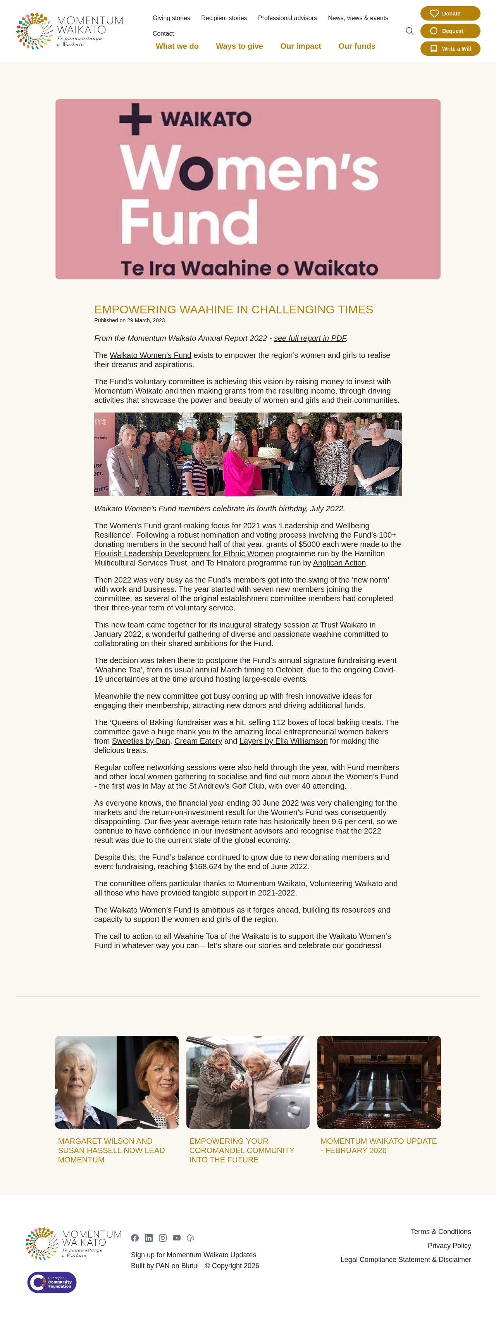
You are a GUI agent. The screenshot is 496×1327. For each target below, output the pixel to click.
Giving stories (171, 18)
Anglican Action (339, 563)
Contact (163, 33)
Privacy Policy (449, 1246)
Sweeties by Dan (141, 741)
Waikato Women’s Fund (150, 355)
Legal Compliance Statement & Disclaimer (406, 1259)
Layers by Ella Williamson (283, 741)
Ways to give (239, 46)
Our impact (300, 46)
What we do (177, 46)
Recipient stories (224, 18)
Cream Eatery (198, 741)
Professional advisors (287, 18)
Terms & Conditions (441, 1232)
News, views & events (358, 18)
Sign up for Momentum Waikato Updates (193, 1255)
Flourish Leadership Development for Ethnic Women (184, 553)
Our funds (356, 46)
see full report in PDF (310, 338)
